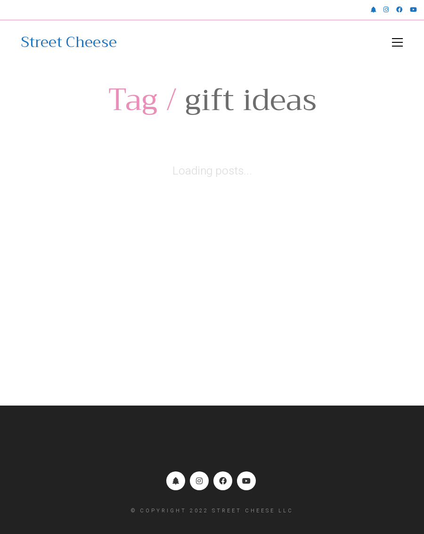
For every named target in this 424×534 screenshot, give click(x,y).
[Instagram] (199, 480)
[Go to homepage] (69, 42)
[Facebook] (222, 480)
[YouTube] (246, 480)
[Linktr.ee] (175, 480)
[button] (397, 42)
